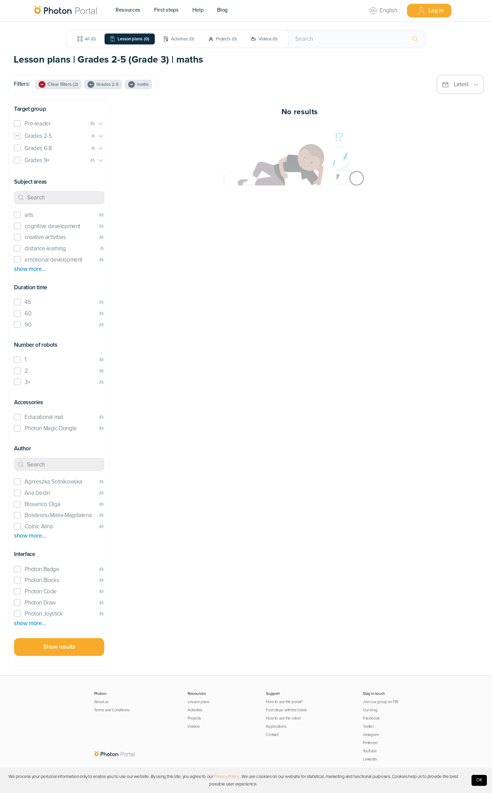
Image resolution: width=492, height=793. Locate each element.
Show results (59, 646)
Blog (222, 9)
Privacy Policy (226, 776)
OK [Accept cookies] (479, 780)
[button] (59, 124)
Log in (431, 10)
